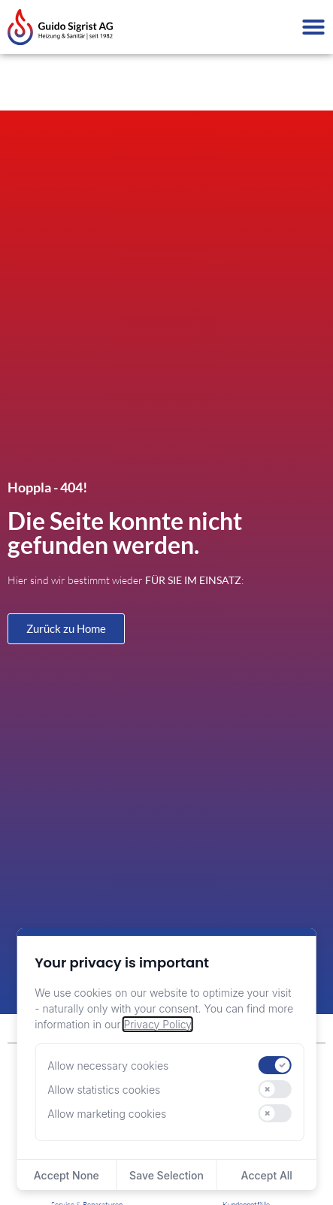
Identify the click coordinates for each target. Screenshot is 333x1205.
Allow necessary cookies (107, 1065)
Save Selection (166, 1175)
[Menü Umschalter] (313, 27)
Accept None (66, 1175)
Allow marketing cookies (106, 1113)
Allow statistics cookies (103, 1089)
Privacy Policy (157, 1024)
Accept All (266, 1175)
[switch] (275, 1065)
